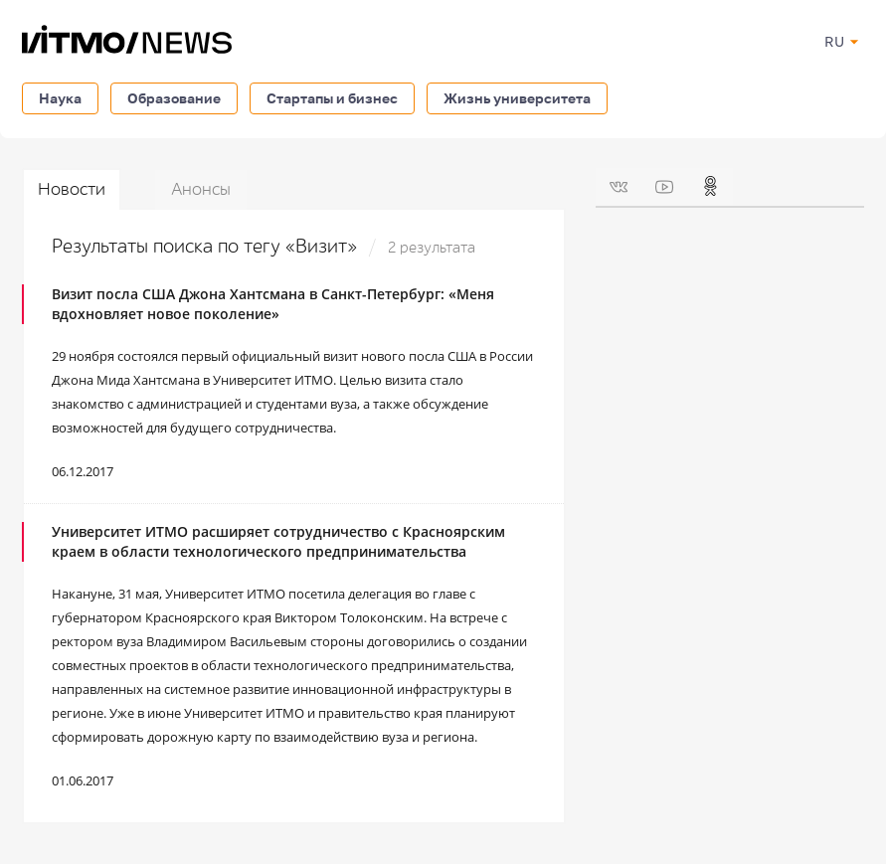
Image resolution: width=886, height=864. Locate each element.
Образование (174, 97)
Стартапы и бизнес (332, 97)
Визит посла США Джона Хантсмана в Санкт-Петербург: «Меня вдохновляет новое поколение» (273, 303)
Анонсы (201, 189)
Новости (71, 189)
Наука (60, 97)
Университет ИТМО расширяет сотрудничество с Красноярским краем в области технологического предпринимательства (278, 541)
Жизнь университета (517, 97)
